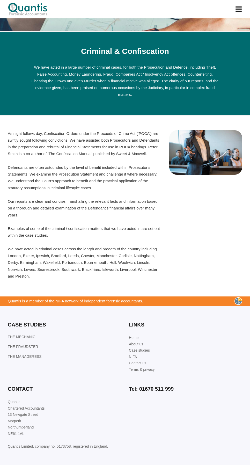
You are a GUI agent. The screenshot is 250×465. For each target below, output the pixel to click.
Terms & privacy (142, 369)
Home (133, 338)
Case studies (139, 350)
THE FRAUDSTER (23, 347)
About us (136, 344)
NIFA (133, 357)
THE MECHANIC (21, 337)
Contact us (137, 363)
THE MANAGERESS (25, 356)
